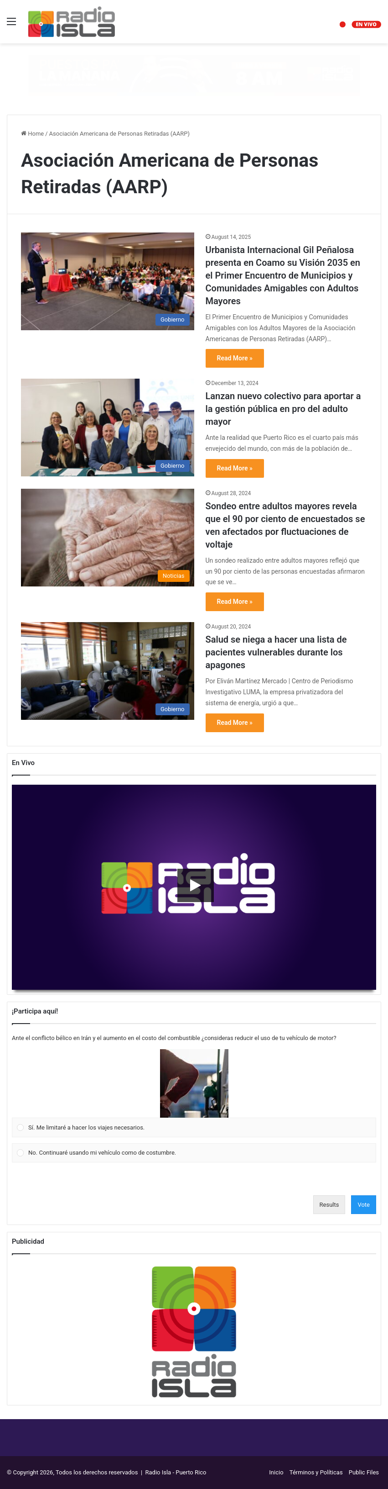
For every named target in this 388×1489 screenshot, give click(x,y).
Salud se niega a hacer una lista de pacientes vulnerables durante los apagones (276, 652)
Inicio (276, 1472)
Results (329, 1204)
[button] (194, 1083)
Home (32, 133)
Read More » (235, 358)
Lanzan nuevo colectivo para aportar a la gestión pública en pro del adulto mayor (283, 409)
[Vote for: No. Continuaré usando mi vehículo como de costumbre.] (194, 1153)
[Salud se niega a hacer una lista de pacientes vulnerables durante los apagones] (107, 671)
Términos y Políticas (316, 1472)
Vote (363, 1204)
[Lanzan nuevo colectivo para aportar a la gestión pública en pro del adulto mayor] (107, 427)
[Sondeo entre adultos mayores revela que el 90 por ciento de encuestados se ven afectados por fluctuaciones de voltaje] (107, 537)
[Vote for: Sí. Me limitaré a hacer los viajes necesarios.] (194, 1093)
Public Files (364, 1472)
